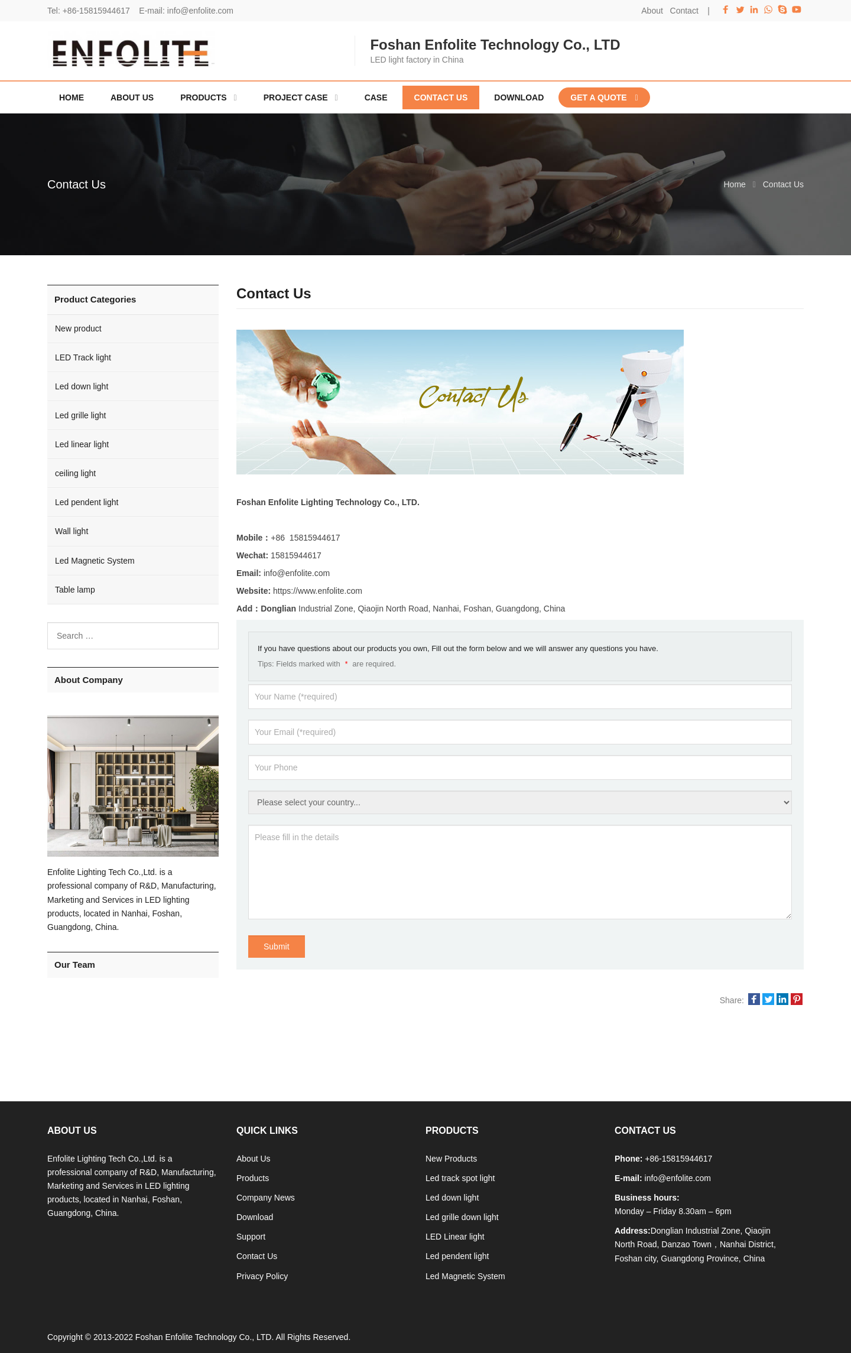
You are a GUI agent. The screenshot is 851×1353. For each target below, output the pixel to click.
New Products (451, 1158)
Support (250, 1236)
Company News (265, 1197)
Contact (684, 10)
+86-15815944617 (96, 10)
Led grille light (80, 415)
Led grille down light (462, 1217)
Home (71, 97)
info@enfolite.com (200, 10)
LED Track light (83, 357)
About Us (253, 1158)
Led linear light (82, 444)
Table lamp (75, 589)
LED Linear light (455, 1236)
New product (78, 328)
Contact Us (256, 1256)
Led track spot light (460, 1178)
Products (252, 1178)
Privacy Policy (262, 1276)
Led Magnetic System (95, 560)
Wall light (71, 531)
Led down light (81, 386)
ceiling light (75, 473)
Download (254, 1217)
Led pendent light (86, 502)
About (652, 10)
